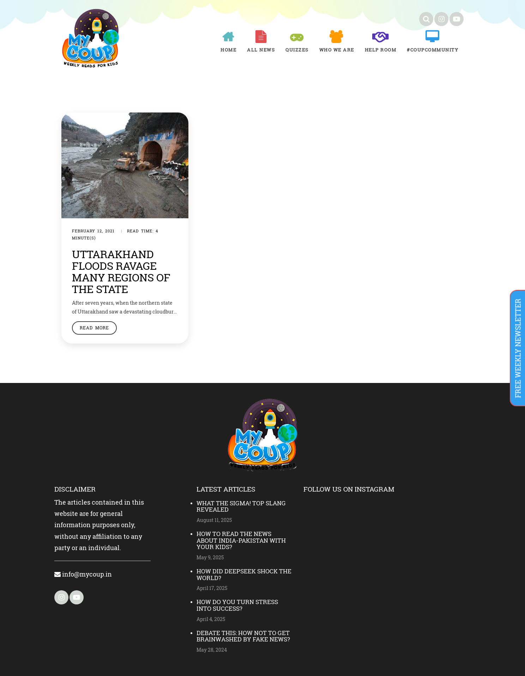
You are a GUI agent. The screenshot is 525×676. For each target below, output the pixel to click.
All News (261, 50)
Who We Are (336, 50)
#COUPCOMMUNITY (432, 50)
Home (228, 50)
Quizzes (297, 50)
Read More (94, 327)
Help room (381, 50)
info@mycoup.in (83, 574)
